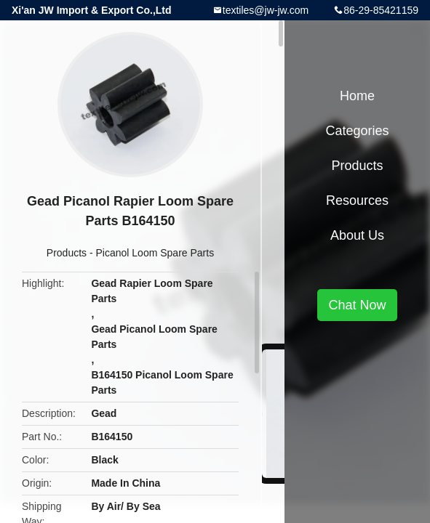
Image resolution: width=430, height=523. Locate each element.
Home (357, 96)
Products (67, 253)
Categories (357, 130)
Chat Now (357, 305)
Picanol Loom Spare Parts (155, 253)
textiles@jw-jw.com (265, 10)
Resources (357, 200)
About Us (357, 235)
